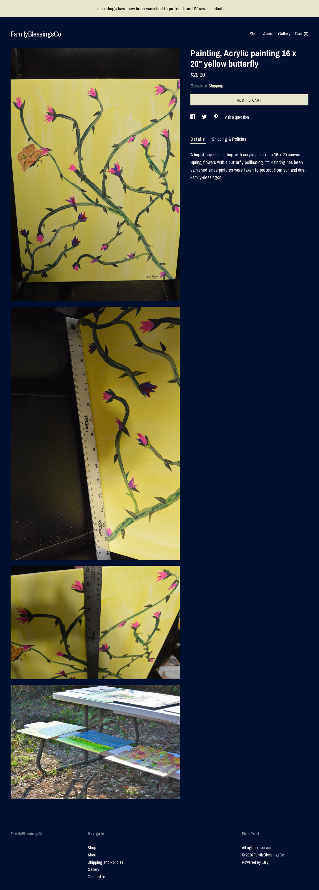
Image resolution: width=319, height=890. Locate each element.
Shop (254, 33)
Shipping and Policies (105, 862)
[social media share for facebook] (193, 117)
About (268, 33)
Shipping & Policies (229, 139)
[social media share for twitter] (205, 117)
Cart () (301, 33)
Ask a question (237, 117)
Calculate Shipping (207, 85)
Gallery (284, 33)
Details (198, 139)
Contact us (97, 876)
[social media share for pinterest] (216, 117)
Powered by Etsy (255, 862)
